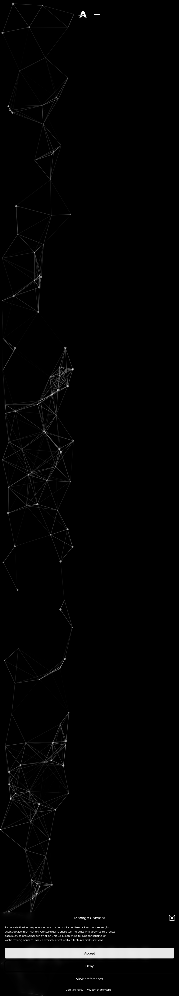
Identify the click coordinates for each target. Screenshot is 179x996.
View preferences (89, 979)
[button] (172, 918)
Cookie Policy (74, 989)
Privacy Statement (98, 989)
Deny (89, 966)
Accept (89, 953)
